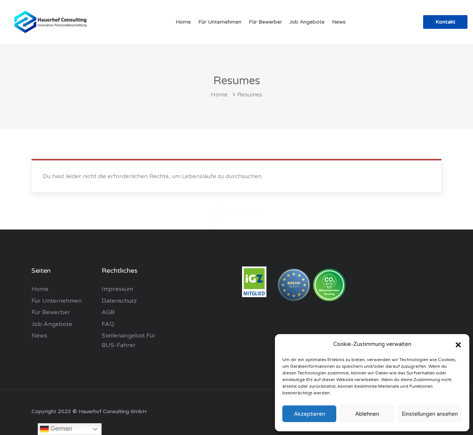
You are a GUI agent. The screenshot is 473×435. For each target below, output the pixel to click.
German (56, 429)
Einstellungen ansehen (430, 414)
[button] (458, 344)
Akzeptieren (309, 414)
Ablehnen (367, 414)
